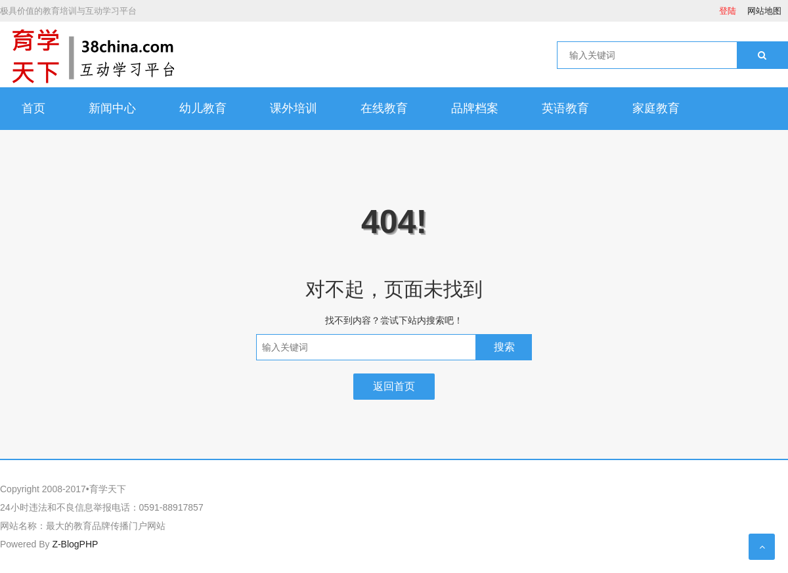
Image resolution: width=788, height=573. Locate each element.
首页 (33, 108)
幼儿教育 (203, 108)
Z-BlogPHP (75, 544)
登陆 (727, 11)
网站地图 (764, 11)
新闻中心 (112, 108)
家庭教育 (656, 108)
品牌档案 (474, 108)
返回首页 (394, 386)
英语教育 (565, 108)
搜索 (504, 346)
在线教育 (384, 108)
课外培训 (293, 108)
